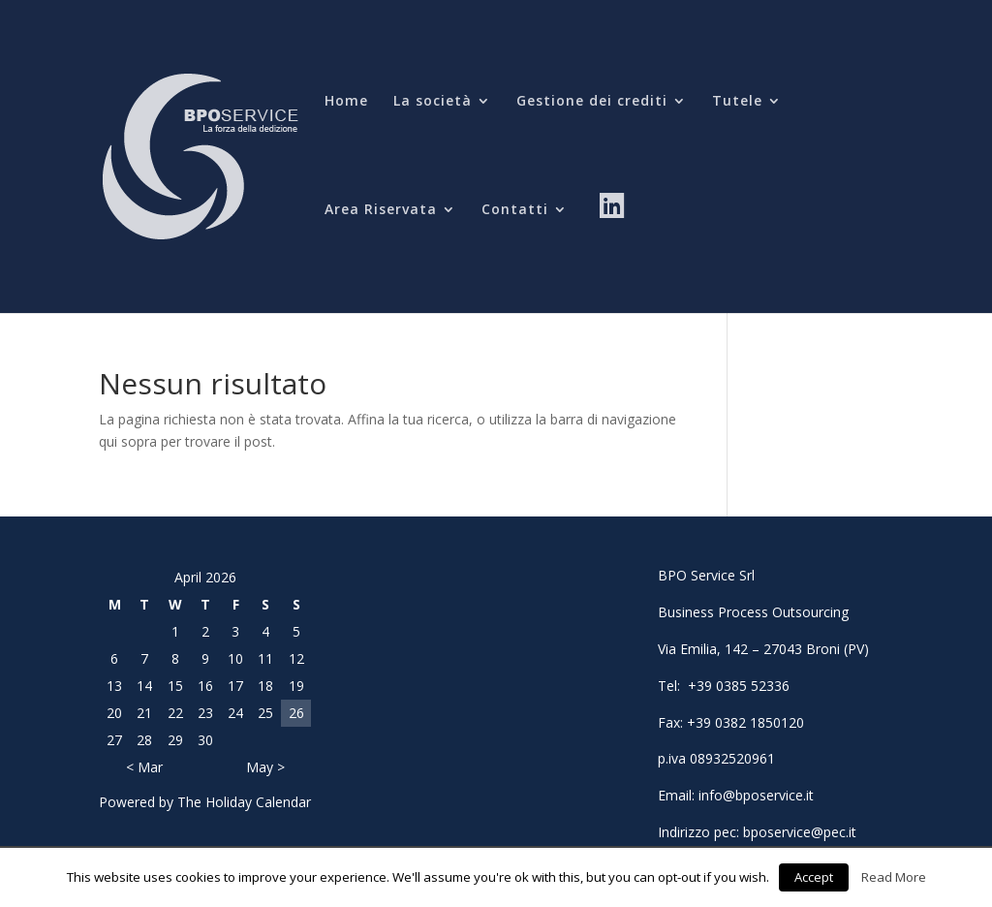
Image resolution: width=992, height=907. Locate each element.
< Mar (144, 767)
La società (432, 101)
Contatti (514, 210)
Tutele (737, 101)
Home (346, 101)
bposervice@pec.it (799, 832)
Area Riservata (381, 210)
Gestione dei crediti (591, 101)
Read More (893, 877)
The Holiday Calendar (244, 802)
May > (265, 767)
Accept (813, 877)
